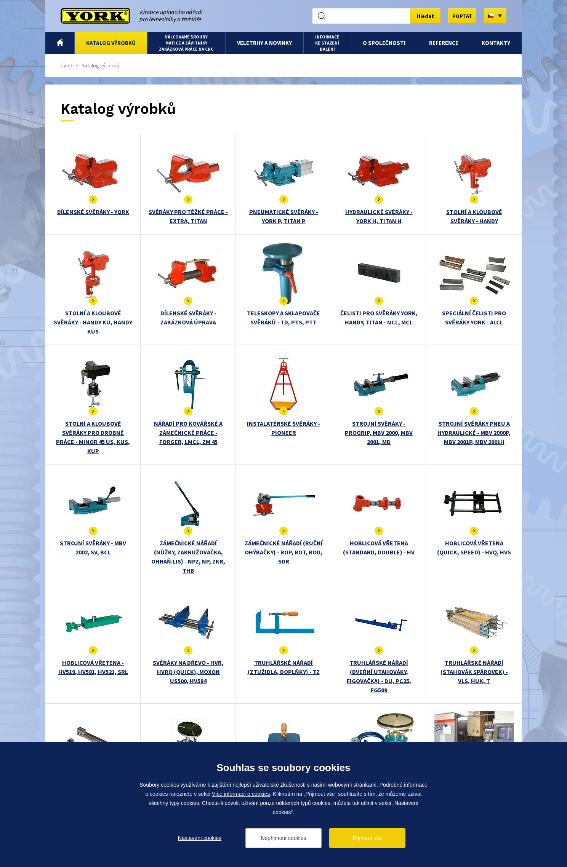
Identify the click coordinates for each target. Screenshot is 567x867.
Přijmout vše (367, 838)
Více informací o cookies (241, 794)
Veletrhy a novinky (264, 42)
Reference (443, 42)
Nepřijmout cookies (283, 838)
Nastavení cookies (199, 838)
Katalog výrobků (111, 42)
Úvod (60, 42)
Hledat (425, 16)
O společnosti (384, 42)
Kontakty (496, 42)
